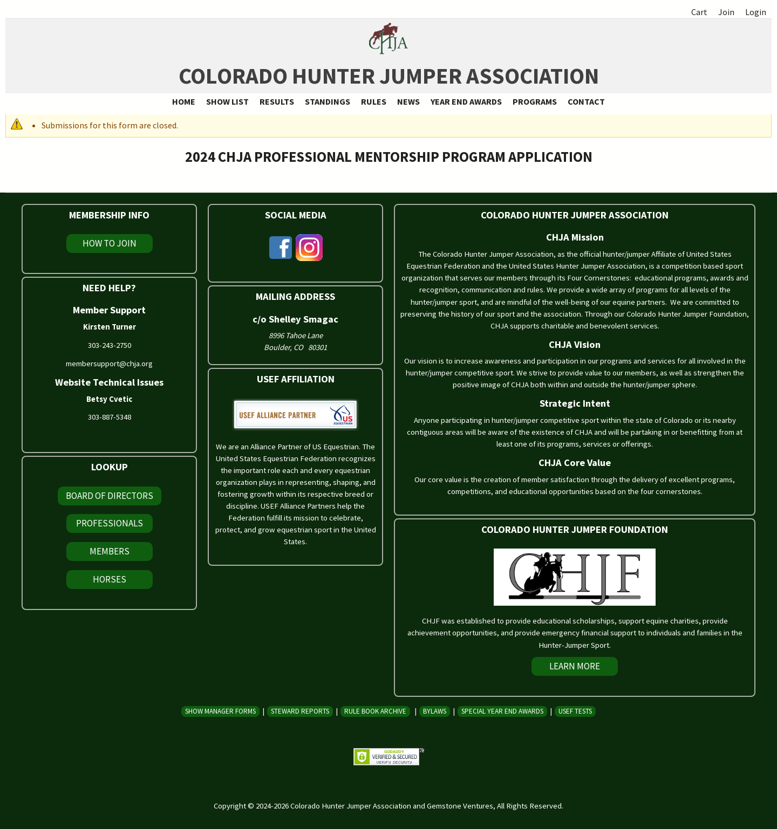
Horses (109, 579)
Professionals (109, 523)
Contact (586, 101)
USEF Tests (575, 711)
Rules (373, 101)
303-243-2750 (109, 345)
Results (277, 101)
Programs (535, 101)
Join (726, 11)
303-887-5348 (109, 417)
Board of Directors (109, 496)
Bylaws (434, 711)
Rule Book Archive (375, 711)
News (408, 101)
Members (110, 551)
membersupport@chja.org (109, 363)
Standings (327, 101)
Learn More (574, 666)
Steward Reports (300, 711)
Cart (699, 11)
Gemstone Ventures (460, 806)
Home (183, 101)
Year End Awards (466, 101)
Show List (227, 101)
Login (755, 11)
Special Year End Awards (502, 711)
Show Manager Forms (220, 711)
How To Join (110, 243)
